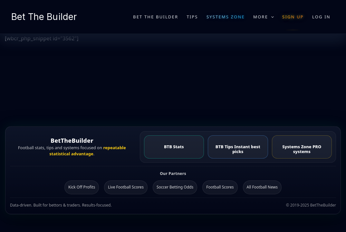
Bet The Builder (44, 16)
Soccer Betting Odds (175, 187)
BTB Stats (174, 147)
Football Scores (220, 187)
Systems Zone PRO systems (301, 149)
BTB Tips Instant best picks (238, 149)
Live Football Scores (126, 187)
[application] (271, 17)
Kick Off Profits (81, 187)
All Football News (262, 187)
